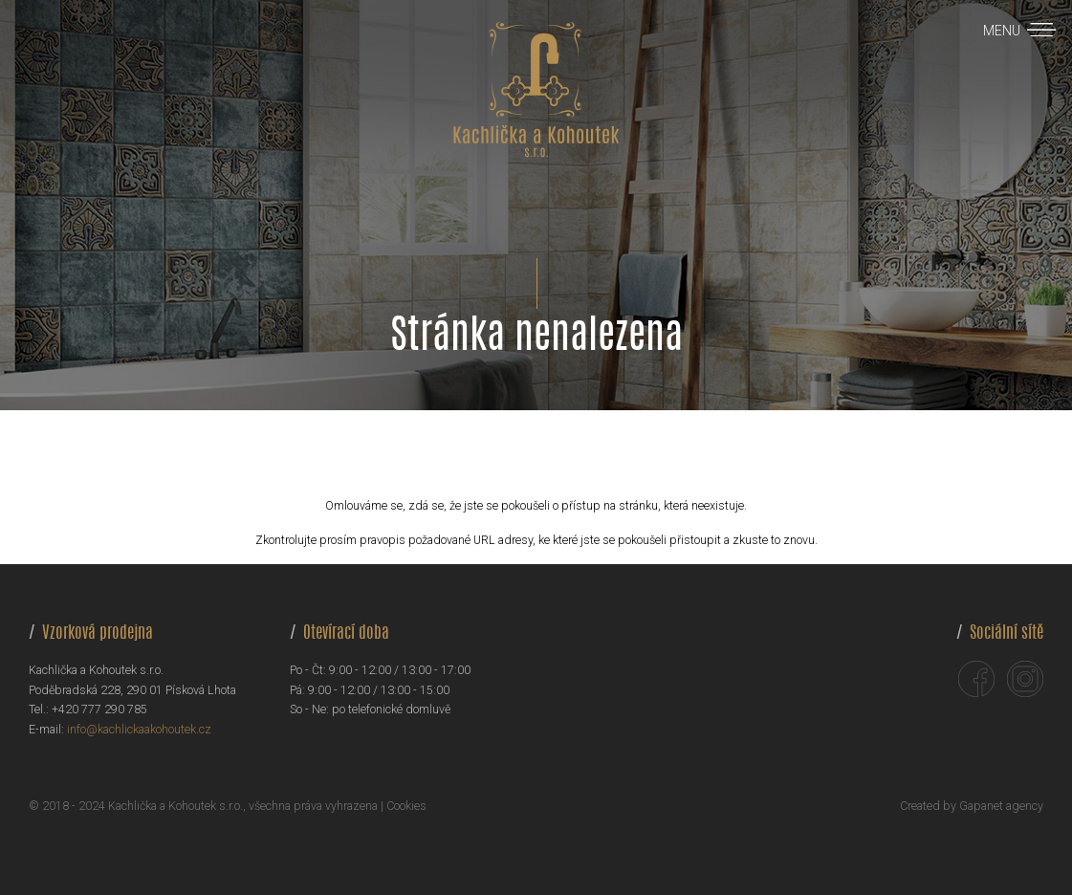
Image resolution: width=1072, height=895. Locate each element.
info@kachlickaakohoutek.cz (139, 729)
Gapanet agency (1001, 805)
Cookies (406, 805)
